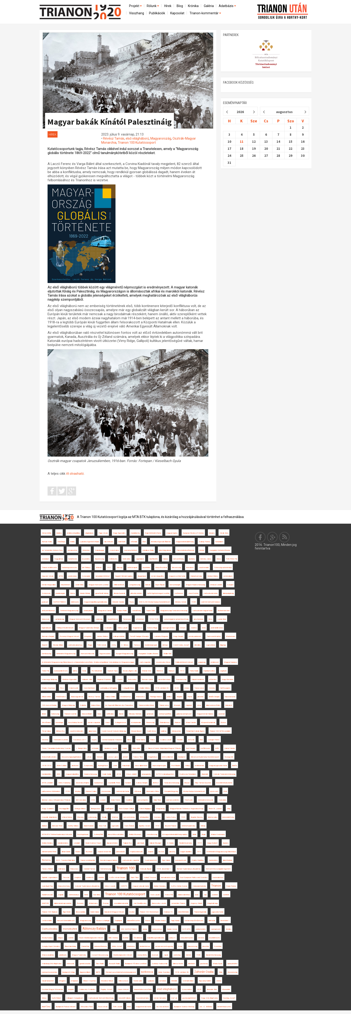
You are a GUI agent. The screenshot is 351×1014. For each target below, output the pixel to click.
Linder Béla (79, 585)
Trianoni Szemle (70, 714)
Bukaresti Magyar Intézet (114, 912)
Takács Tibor (138, 757)
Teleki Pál (45, 671)
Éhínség (80, 817)
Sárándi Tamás (89, 869)
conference (179, 593)
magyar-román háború (205, 714)
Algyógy (223, 645)
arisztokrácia (198, 619)
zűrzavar (137, 791)
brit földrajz (86, 567)
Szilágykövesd (120, 722)
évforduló (95, 748)
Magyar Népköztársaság (195, 585)
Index (113, 929)
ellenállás (197, 645)
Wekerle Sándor (118, 602)
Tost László (155, 895)
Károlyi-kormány (196, 576)
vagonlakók (140, 559)
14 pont (119, 679)
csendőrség (136, 611)
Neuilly (104, 817)
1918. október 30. (162, 688)
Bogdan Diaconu (197, 817)
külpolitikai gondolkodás (155, 938)
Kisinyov (171, 671)
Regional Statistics (104, 679)
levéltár (125, 938)
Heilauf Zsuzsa (150, 877)
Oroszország (232, 972)
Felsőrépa (61, 542)
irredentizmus (145, 946)
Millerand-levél (119, 585)
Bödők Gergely (214, 697)
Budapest (181, 757)
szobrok (215, 895)
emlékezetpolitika (73, 533)
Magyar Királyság (68, 705)
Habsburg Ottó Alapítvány (52, 964)
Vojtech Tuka (112, 671)
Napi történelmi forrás (153, 533)
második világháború (49, 817)
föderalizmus (164, 722)
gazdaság (204, 964)
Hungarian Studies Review (148, 654)
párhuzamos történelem (51, 791)
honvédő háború (125, 998)
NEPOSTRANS (59, 602)
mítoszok (70, 964)
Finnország (150, 722)
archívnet (75, 766)
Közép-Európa (47, 938)
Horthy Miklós (73, 826)
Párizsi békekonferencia (185, 550)
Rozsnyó (89, 852)
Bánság (119, 567)
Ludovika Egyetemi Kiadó (89, 542)
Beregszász (95, 809)
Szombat (217, 946)
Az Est (161, 852)
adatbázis (63, 955)
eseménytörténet (130, 550)
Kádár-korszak (47, 895)
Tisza (131, 602)
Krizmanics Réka (152, 791)
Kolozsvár (45, 619)
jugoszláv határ (217, 912)
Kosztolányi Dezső (75, 722)
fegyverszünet (105, 654)
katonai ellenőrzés (61, 671)
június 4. (172, 938)
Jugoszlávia (210, 645)
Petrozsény (132, 679)
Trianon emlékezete (49, 567)
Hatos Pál (169, 895)
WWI (58, 774)
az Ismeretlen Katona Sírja (52, 550)
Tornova (137, 645)
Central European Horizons (112, 740)
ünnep (145, 929)
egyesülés (115, 826)
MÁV (217, 748)
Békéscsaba (212, 817)
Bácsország (176, 567)
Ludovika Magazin (161, 636)
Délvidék (174, 981)
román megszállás (49, 585)
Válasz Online (110, 697)
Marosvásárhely (48, 955)
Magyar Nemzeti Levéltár (98, 585)
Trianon (216, 885)
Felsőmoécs (61, 697)
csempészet (216, 929)
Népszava (74, 869)
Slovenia (45, 740)
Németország (105, 869)
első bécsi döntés (172, 800)
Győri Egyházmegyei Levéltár (158, 593)
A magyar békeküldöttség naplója (174, 834)
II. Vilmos (124, 645)
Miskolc (99, 567)
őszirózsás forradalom (187, 774)
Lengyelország (134, 585)
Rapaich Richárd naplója (123, 576)
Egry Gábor (166, 860)
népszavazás (230, 697)
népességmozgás (159, 766)
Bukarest (228, 705)
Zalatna (194, 628)
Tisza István (103, 1007)
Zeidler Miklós (144, 688)
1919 (199, 843)
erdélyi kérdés (201, 929)
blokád (147, 585)
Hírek (167, 6)
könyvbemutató (187, 938)
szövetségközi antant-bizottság (176, 619)
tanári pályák (88, 611)
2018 (118, 774)
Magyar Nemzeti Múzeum (79, 619)
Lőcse (89, 757)
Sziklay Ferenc (204, 542)
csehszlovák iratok (211, 593)
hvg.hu (94, 740)
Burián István (172, 929)
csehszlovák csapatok (130, 860)
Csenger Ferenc (214, 740)
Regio (204, 834)
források (100, 757)
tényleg (77, 791)
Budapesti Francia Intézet (65, 1007)
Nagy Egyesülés (119, 533)
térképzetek (176, 731)
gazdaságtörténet (189, 998)
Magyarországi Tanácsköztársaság (173, 611)
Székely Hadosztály (160, 964)
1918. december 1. (163, 869)
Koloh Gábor (94, 912)
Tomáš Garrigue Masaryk (139, 636)
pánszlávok (120, 852)
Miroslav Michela (135, 714)
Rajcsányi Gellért (205, 981)
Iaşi (205, 895)
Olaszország (192, 946)
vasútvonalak (204, 567)
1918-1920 (154, 619)
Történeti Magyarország (69, 611)
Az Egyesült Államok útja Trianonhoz (119, 705)
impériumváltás (209, 671)
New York (102, 826)
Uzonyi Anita (142, 955)
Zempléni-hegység (171, 791)
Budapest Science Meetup (184, 1007)
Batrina (59, 533)
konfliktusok (205, 748)
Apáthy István (144, 826)
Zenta (218, 981)
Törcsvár (66, 877)
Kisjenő (45, 645)
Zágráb (60, 895)
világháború (89, 533)
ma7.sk (174, 998)
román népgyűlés (157, 576)
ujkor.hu (172, 852)
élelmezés (75, 602)
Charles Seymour (48, 688)
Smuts (182, 628)
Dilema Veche (178, 964)
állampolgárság (228, 593)
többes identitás (184, 895)
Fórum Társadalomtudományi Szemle (56, 748)
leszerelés (86, 559)
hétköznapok (132, 567)
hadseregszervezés (69, 567)
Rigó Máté (67, 912)
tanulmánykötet (48, 981)
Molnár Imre (146, 671)
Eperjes (225, 843)
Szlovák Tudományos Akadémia (87, 886)
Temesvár (127, 619)
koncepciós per (180, 860)
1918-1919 (46, 766)
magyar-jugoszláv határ (218, 766)
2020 (199, 989)
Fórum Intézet (123, 989)
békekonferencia (100, 946)
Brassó (187, 783)
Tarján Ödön (150, 611)
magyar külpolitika (72, 774)
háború (165, 559)
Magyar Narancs (230, 662)
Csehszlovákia (50, 929)
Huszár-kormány (142, 998)
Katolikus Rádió (148, 550)
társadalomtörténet (102, 576)
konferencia (147, 972)
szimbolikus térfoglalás (108, 688)
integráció (87, 636)
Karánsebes (213, 860)
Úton (144, 542)
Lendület (77, 843)
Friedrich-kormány (185, 843)
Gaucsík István (47, 576)
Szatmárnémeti (150, 860)
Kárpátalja (126, 766)
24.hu (113, 645)
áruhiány (192, 559)
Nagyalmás (58, 559)
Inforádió (134, 542)
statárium (45, 559)
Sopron (150, 852)
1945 (193, 602)
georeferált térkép (101, 593)
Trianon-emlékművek (146, 705)
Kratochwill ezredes (49, 757)
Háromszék (73, 688)
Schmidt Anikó (188, 981)
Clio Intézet (108, 542)
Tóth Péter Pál (231, 559)
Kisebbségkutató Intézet (122, 955)
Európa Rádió (122, 611)
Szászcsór (46, 593)
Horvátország (152, 834)
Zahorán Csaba (204, 971)
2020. (176, 688)
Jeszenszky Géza (163, 662)
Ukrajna (211, 533)
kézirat (132, 912)
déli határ (212, 921)
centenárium (228, 576)
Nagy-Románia (227, 679)
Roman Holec (47, 542)
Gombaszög (46, 654)
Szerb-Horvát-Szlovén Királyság (113, 731)
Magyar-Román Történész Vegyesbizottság (186, 809)
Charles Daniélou (198, 860)
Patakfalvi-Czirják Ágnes (195, 731)
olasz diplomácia (141, 766)
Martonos (131, 946)
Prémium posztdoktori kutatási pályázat (121, 972)
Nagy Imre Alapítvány (209, 998)
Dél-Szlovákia (81, 800)
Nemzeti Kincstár (87, 654)
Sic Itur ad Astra (162, 1007)
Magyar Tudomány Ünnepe (89, 628)
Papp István (103, 533)
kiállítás (163, 731)
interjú (187, 688)
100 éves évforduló (49, 705)
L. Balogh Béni (81, 748)
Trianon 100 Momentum (149, 912)
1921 (109, 567)
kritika (169, 697)
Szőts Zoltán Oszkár (179, 886)
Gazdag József (229, 998)
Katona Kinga (152, 628)
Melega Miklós (80, 809)
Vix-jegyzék (228, 757)
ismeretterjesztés (224, 1007)
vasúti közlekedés (76, 731)
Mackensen (230, 636)
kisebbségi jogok (151, 645)
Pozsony (80, 903)
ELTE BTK (186, 929)
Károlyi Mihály (85, 593)
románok (162, 981)
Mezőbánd (46, 722)
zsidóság (99, 619)
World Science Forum (93, 843)
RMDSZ (159, 671)
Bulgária (179, 697)
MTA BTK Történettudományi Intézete (57, 834)
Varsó (107, 722)
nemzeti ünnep (129, 817)
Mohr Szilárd (61, 766)
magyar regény (172, 533)
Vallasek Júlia (87, 679)
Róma (72, 593)
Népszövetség (64, 886)
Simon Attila (46, 533)
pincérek (200, 697)
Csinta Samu (171, 817)
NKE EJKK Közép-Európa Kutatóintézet (154, 602)
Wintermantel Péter (49, 852)
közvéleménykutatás (224, 783)
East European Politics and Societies (193, 877)
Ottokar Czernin (216, 585)
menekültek (70, 928)
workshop (177, 955)
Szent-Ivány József (181, 645)
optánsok (150, 714)
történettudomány (188, 826)
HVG (93, 800)
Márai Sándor (191, 722)
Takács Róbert (47, 869)
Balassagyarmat (77, 697)
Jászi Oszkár (193, 593)
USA (225, 791)
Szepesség (88, 766)
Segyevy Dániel (196, 903)
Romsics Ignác (147, 679)
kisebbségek (60, 593)
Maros (77, 852)
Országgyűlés (64, 809)
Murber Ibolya (160, 921)
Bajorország (99, 559)
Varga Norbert (212, 843)
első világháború (137, 138)
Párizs (152, 740)
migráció (189, 705)
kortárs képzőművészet (194, 921)
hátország (55, 714)
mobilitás (129, 800)
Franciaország (181, 679)
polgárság (201, 662)
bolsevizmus (157, 929)
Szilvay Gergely (142, 783)
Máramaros (93, 903)
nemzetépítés (142, 800)
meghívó (78, 877)
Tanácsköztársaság (171, 783)
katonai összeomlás (49, 972)
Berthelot (191, 964)
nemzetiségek (175, 585)
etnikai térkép (67, 817)
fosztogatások (83, 834)
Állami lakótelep (70, 946)
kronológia (59, 722)
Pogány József (106, 989)
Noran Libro (137, 981)
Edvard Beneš (136, 731)
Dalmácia (61, 869)
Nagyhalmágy (212, 903)
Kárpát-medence (198, 679)
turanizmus (98, 783)
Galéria (209, 6)
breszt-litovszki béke (116, 834)
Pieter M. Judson (215, 809)
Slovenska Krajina (82, 783)
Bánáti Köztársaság (213, 955)
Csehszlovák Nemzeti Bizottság (100, 998)
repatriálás (146, 567)
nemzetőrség (178, 559)
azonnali (221, 714)
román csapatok (94, 722)
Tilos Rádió (100, 964)
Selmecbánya (74, 895)
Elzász (223, 722)
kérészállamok (167, 757)
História (212, 688)
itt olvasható (75, 473)
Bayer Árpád (159, 585)
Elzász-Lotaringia (102, 921)
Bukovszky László (159, 903)
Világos (60, 938)
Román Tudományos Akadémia (188, 869)
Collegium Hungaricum (74, 998)
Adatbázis (228, 6)
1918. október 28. (182, 972)
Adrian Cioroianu (160, 886)
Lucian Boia (221, 619)
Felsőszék (189, 800)
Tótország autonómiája (223, 567)
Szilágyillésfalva (128, 688)
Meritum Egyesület (69, 679)
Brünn (44, 714)
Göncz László (110, 886)
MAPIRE (45, 903)
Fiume (190, 697)
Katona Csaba (91, 791)
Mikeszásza (123, 981)
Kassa (147, 921)
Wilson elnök (46, 697)
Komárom (190, 567)
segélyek (223, 671)
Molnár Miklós (212, 576)
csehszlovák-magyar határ (202, 611)
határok (128, 783)
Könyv (44, 998)
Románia (46, 860)
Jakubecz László (110, 748)
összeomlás (106, 791)
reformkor (212, 679)
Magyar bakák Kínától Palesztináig (109, 122)
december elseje (164, 679)
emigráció (74, 981)
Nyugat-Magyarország (124, 654)
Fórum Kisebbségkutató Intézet (91, 938)
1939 (183, 817)
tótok (84, 671)
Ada (201, 740)
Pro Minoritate (96, 671)
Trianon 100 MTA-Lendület (220, 731)
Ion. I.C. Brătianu (206, 1007)
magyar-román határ (143, 1007)
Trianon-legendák (200, 912)
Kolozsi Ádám (87, 714)
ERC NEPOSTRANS (129, 929)
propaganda (146, 774)
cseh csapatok (145, 662)
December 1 (225, 921)
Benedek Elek (212, 989)
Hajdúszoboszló (136, 852)
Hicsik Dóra (224, 533)
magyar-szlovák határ (140, 886)
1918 (67, 791)
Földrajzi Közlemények (65, 628)
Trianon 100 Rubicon (50, 912)
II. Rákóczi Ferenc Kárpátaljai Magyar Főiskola (163, 748)
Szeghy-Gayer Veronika (51, 946)
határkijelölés (46, 774)
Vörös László (122, 628)
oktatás (201, 938)
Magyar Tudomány (79, 955)
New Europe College (126, 809)
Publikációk (157, 13)
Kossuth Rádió (114, 964)
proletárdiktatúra (217, 628)
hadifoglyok (109, 809)
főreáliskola (138, 938)
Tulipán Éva (127, 843)
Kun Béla (96, 895)
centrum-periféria (165, 714)
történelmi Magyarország (65, 654)
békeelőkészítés (133, 921)
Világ (228, 809)
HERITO (123, 886)
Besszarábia (80, 912)
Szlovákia (222, 800)
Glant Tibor (135, 877)
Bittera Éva (60, 731)
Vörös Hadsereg (64, 783)
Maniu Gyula (217, 964)
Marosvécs (140, 697)
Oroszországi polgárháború (71, 757)
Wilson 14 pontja (89, 981)
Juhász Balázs (102, 636)
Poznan (106, 903)
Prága (90, 645)
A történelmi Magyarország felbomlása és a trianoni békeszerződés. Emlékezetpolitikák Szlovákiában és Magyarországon (88, 662)
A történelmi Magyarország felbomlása (221, 852)
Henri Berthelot (89, 688)
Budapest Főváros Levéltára (136, 964)
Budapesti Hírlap (68, 972)
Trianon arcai (163, 705)
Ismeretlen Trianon (178, 903)
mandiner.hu (135, 533)
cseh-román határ (122, 791)
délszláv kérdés (136, 593)
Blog (180, 6)
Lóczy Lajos (113, 757)
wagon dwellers (186, 852)
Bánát (121, 714)
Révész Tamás (113, 138)
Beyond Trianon (170, 826)
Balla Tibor (157, 800)
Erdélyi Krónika (47, 843)
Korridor (101, 877)
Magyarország (160, 138)
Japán (165, 955)
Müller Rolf (167, 654)
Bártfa (234, 766)
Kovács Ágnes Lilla (130, 671)
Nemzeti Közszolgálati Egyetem (218, 869)
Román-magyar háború (108, 860)
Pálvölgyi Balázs (156, 697)
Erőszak (191, 740)
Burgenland (142, 576)
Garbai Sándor (229, 748)
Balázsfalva (95, 705)
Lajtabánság (59, 619)
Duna (99, 714)
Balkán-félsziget (155, 843)
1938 (198, 955)
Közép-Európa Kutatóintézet (194, 791)
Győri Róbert (56, 998)
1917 (199, 852)
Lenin (115, 766)
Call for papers (225, 688)
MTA (61, 576)
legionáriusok (46, 628)
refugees (62, 981)
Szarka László (165, 740)
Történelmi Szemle (60, 740)
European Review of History (193, 533)
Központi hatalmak (208, 722)
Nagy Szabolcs (48, 809)
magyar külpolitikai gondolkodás (95, 602)
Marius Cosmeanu (218, 834)
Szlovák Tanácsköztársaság (224, 774)
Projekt (135, 6)
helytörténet (65, 585)
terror (86, 895)
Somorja (157, 817)
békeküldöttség (228, 817)
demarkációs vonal (168, 877)
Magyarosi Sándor (105, 611)
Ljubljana (150, 981)
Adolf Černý (46, 1007)
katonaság (92, 817)
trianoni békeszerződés (143, 989)
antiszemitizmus (48, 611)
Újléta (75, 671)
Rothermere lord (223, 611)
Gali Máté (121, 542)
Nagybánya (152, 757)
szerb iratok (72, 576)
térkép (203, 826)
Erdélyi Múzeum (135, 834)
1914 (182, 671)
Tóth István (101, 645)
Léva (199, 705)
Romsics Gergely (48, 636)
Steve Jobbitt (131, 774)
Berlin (194, 834)
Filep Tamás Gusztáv (203, 783)
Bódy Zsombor (164, 972)
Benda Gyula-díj (119, 593)
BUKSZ (156, 783)
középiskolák (136, 722)
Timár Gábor (46, 731)
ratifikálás (110, 714)
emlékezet (215, 662)
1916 (157, 826)
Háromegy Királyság (49, 679)
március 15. (168, 912)
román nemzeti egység (164, 946)
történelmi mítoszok (205, 800)
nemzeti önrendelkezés (66, 921)
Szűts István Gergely (117, 877)
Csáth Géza (151, 731)
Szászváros (114, 550)
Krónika (193, 6)
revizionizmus (125, 697)
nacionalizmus (218, 877)
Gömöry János (205, 559)
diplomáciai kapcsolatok (63, 903)
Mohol (201, 550)
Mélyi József (117, 946)
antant (125, 757)
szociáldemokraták (121, 903)
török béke (126, 559)
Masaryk (177, 705)
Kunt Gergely (190, 748)
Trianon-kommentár (206, 13)
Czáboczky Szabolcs (87, 989)
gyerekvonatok (85, 964)
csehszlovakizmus (75, 645)
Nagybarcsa (137, 628)
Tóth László (117, 1007)
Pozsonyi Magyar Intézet (69, 636)
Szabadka (108, 628)
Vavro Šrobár (129, 826)
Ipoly (197, 895)
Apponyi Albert (85, 972)
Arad (129, 1007)
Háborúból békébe (199, 886)
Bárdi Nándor (89, 826)
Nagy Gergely (178, 636)
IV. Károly (170, 843)
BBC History (113, 938)
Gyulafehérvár (113, 619)
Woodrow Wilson (107, 981)
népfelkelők (153, 559)
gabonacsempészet (184, 714)
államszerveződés (213, 705)
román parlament (195, 636)
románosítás (72, 550)
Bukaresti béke (112, 843)
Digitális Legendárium (50, 877)
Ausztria (205, 946)
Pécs (62, 688)
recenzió (155, 955)
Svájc (180, 946)
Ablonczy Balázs (94, 928)
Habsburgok (99, 550)
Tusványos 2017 (80, 740)
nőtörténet (140, 619)
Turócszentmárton (214, 636)
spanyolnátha (232, 964)
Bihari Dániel (66, 852)
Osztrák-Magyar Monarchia (52, 989)
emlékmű (89, 877)
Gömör (188, 955)
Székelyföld (98, 834)
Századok (86, 576)
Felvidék (180, 740)
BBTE (98, 972)
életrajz (165, 645)
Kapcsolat (177, 13)
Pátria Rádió (194, 671)
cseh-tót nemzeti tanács (210, 602)
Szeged (230, 585)
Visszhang (136, 13)
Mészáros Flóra (87, 1007)
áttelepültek (144, 817)
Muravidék (226, 989)
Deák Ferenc (115, 800)
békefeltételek (183, 912)
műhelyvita (113, 559)
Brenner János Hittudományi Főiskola (56, 800)
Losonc (103, 800)
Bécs (129, 740)
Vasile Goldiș (106, 774)
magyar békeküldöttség (185, 542)
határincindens (63, 843)
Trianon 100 (125, 868)
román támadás (160, 998)
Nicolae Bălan (58, 645)
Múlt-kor (115, 817)
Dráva (218, 559)
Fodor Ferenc (231, 886)
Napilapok (118, 921)
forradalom (219, 542)
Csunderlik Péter (114, 783)
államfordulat (227, 860)
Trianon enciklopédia (87, 860)
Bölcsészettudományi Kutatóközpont (205, 757)
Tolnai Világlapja (145, 809)
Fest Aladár (175, 766)
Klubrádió (205, 774)
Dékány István (180, 602)
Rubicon (177, 722)
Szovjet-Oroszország (99, 955)
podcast (45, 602)
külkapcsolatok (119, 636)
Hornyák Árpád (145, 869)
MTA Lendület (47, 783)
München (86, 550)
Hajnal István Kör (104, 852)
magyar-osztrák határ (177, 576)
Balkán (44, 826)
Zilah (220, 972)
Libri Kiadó (140, 843)
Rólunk (153, 6)
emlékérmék (199, 766)
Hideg (187, 766)
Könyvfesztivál (161, 567)
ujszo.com (214, 791)
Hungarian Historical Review (219, 550)
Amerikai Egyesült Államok (161, 542)
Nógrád (71, 989)
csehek (71, 938)
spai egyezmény (168, 628)
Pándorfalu (85, 946)
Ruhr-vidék (136, 748)
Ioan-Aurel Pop (47, 886)
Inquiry (124, 748)
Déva (210, 619)
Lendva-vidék (47, 921)
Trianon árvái (199, 688)
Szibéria (83, 705)
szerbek (226, 895)
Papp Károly (175, 921)
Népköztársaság (90, 774)
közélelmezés (214, 938)
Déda (204, 628)
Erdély (72, 542)
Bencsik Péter (57, 826)
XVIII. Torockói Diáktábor (65, 860)
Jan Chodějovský (140, 903)
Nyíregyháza (103, 766)
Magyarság (160, 809)
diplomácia (92, 731)
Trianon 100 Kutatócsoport (137, 142)
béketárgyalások (165, 550)
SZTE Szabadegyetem (165, 774)
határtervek (72, 559)
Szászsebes (187, 989)
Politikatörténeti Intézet (184, 662)
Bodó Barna (140, 740)
